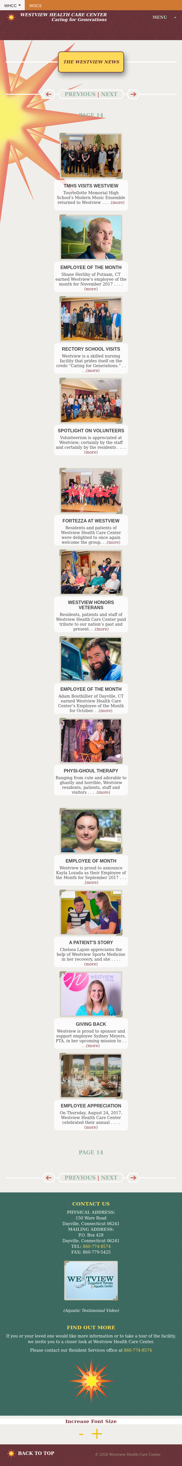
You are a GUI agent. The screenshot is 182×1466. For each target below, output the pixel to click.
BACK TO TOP (36, 1453)
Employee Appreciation (91, 1105)
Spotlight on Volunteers (91, 430)
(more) (118, 202)
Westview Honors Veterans (91, 605)
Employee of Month (91, 861)
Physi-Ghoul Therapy (91, 770)
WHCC (10, 5)
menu (164, 17)
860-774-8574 (97, 1246)
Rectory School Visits (91, 349)
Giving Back (91, 1024)
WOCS (35, 5)
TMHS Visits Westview (91, 185)
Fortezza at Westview (91, 520)
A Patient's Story (91, 942)
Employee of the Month (90, 267)
